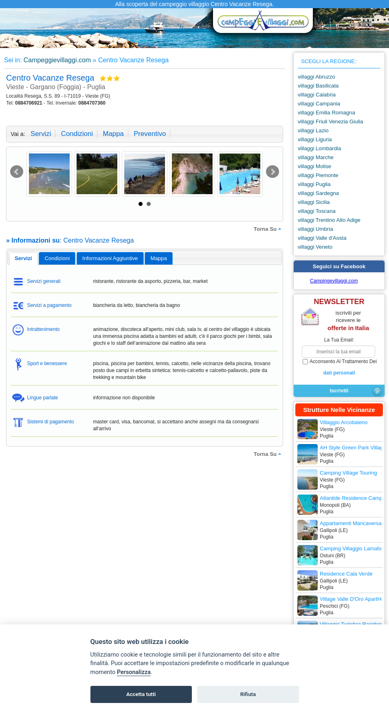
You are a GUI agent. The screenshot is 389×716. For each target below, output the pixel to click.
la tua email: (339, 340)
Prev (16, 171)
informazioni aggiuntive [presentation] (110, 258)
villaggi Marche (316, 157)
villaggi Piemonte (318, 175)
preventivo (150, 134)
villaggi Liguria (315, 139)
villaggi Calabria (317, 95)
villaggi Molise (314, 166)
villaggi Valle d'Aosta (322, 238)
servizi (41, 134)
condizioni (77, 134)
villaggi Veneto (315, 247)
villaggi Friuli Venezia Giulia (330, 121)
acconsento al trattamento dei (339, 368)
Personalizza (134, 672)
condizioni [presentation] (57, 258)
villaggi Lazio (313, 130)
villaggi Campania (319, 104)
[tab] (23, 258)
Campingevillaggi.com (334, 281)
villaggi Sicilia (314, 202)
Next (272, 171)
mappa (113, 134)
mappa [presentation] (158, 258)
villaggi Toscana (317, 211)
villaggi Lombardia (319, 148)
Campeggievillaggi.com (57, 60)
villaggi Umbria (315, 229)
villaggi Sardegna (318, 193)
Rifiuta (248, 694)
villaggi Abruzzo (316, 77)
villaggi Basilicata (318, 86)
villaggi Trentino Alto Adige (329, 220)
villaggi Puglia (314, 184)
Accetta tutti (141, 694)
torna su (268, 229)
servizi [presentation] (23, 258)
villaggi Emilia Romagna (326, 112)
